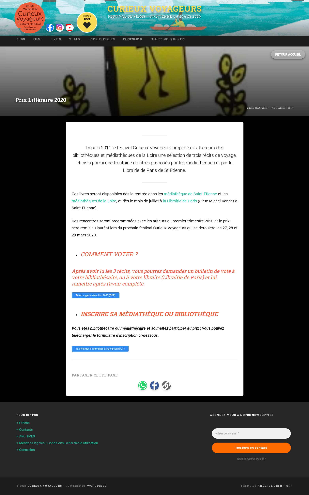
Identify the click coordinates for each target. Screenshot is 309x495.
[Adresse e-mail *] (251, 433)
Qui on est (177, 39)
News (20, 39)
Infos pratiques (102, 39)
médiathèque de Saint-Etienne (190, 194)
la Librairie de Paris (180, 201)
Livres (56, 39)
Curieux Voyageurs (154, 9)
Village (75, 39)
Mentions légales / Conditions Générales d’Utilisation (58, 443)
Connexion (27, 450)
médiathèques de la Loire (94, 201)
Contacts (26, 429)
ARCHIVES (27, 436)
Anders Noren (269, 485)
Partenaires (132, 39)
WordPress (96, 485)
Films (37, 39)
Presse (24, 423)
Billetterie (159, 39)
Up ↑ (289, 485)
